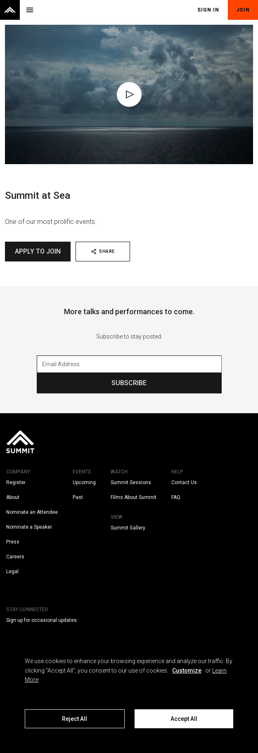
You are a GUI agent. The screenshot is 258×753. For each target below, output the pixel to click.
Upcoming (84, 482)
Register (16, 482)
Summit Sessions (131, 482)
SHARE (103, 251)
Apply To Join (38, 251)
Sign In (208, 10)
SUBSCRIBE (129, 383)
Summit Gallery (128, 528)
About (12, 497)
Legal (12, 571)
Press (12, 542)
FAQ (175, 497)
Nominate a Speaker (29, 527)
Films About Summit (133, 497)
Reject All (74, 718)
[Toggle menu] (30, 10)
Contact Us (184, 482)
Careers (15, 557)
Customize (186, 670)
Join (243, 10)
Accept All (183, 718)
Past (78, 497)
